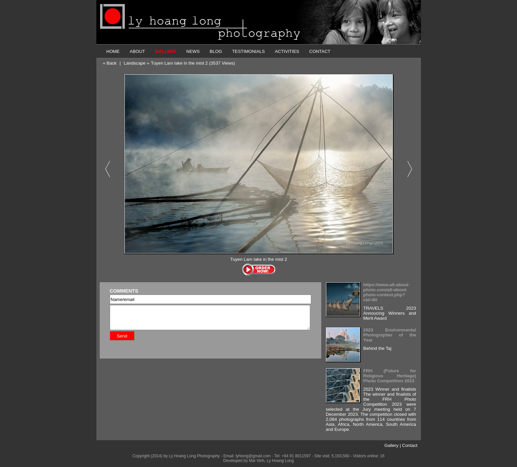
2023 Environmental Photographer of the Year (389, 334)
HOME (113, 51)
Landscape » (136, 63)
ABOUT (137, 51)
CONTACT (319, 51)
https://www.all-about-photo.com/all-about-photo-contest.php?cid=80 (386, 292)
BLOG (216, 51)
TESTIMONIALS (248, 51)
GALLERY (165, 51)
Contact (410, 445)
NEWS (193, 51)
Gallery (391, 445)
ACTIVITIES (287, 51)
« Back (110, 63)
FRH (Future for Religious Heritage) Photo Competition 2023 (389, 375)
